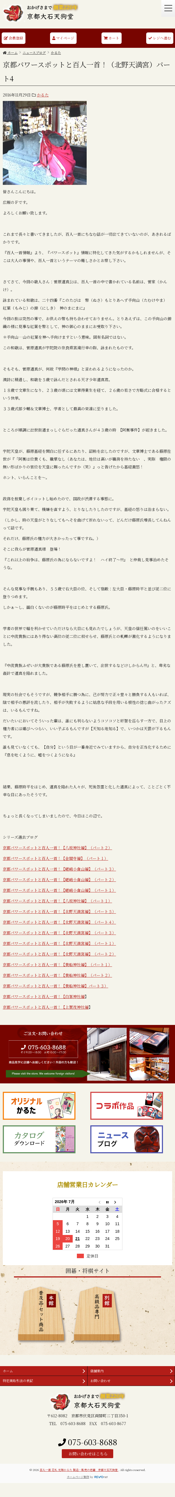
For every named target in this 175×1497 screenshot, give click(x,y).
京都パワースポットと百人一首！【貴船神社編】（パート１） (57, 964)
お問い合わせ (100, 1380)
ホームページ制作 (78, 1477)
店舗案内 (97, 1370)
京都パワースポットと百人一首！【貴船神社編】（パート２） (57, 975)
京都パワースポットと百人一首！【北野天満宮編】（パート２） (59, 954)
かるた (43, 95)
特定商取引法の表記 (18, 1380)
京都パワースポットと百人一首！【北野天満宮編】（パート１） (59, 943)
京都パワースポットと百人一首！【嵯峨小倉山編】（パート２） (59, 879)
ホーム (8, 1370)
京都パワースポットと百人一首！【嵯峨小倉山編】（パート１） (59, 890)
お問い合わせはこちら (87, 1453)
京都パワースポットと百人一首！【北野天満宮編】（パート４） (59, 922)
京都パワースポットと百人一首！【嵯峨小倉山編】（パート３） (59, 869)
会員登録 (13, 38)
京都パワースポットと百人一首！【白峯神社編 (44, 996)
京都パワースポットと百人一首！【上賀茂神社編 (46, 1007)
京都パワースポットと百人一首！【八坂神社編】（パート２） (57, 847)
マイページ (63, 38)
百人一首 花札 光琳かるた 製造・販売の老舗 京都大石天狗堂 (79, 1470)
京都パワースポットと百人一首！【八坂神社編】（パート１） (57, 901)
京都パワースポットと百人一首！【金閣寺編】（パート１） (55, 858)
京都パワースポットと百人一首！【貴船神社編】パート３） (55, 986)
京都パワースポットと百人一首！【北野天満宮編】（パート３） (59, 932)
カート (111, 38)
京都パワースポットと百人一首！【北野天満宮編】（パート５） (59, 911)
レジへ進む (159, 38)
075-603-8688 (87, 1442)
